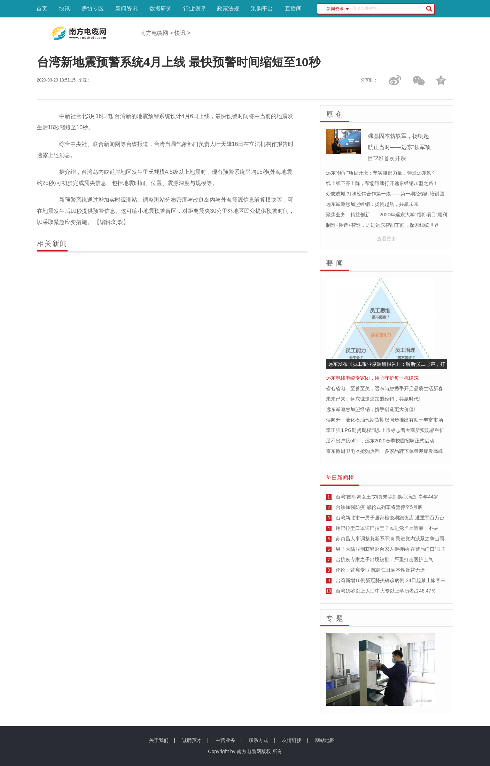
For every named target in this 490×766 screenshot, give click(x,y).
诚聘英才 (192, 740)
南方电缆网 (154, 33)
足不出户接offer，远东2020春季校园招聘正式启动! (381, 440)
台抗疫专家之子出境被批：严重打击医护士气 (384, 559)
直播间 (293, 8)
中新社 (67, 116)
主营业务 (225, 740)
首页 (41, 8)
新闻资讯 (126, 8)
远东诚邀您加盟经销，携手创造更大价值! (370, 409)
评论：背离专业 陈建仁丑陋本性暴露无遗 (380, 570)
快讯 (64, 8)
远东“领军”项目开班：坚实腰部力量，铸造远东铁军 (381, 173)
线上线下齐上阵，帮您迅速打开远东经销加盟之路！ (382, 183)
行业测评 (194, 8)
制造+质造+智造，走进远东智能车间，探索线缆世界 (382, 225)
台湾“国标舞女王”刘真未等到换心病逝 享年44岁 (387, 497)
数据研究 (160, 8)
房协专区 (92, 8)
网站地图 (325, 740)
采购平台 (262, 8)
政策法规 (228, 8)
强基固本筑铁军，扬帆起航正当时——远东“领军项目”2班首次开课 (399, 147)
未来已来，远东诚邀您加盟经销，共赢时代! (373, 399)
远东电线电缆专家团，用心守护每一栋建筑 (372, 378)
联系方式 (258, 740)
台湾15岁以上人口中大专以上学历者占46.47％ (386, 591)
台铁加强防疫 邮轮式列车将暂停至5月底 (379, 507)
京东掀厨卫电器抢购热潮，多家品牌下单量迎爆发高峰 (384, 451)
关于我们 (159, 740)
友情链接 (292, 740)
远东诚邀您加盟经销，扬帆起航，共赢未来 (372, 204)
